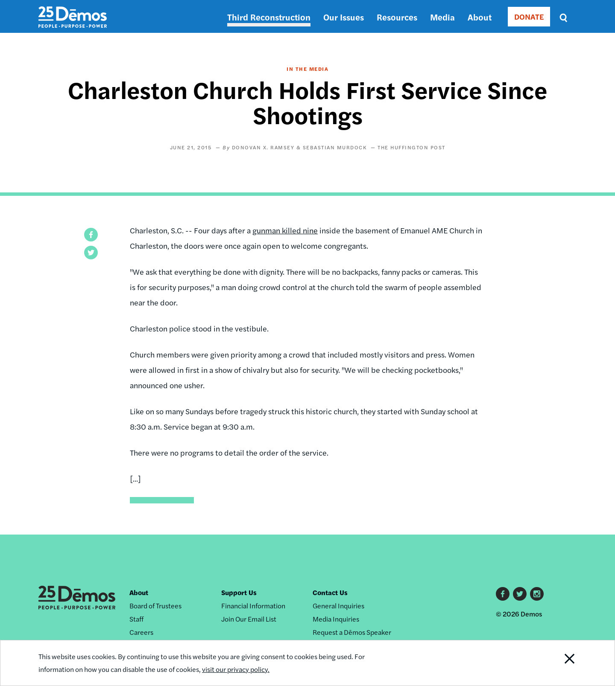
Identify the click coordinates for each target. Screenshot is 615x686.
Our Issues (343, 17)
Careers (141, 632)
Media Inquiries (336, 619)
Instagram (537, 594)
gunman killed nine (285, 230)
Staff (136, 619)
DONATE (529, 16)
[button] (91, 234)
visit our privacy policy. (235, 669)
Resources (397, 17)
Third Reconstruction (268, 17)
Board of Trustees (155, 605)
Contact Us (330, 592)
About (480, 17)
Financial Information (253, 605)
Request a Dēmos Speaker (352, 632)
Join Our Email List (248, 619)
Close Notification (559, 663)
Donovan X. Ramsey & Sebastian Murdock (299, 147)
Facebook (503, 594)
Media (442, 17)
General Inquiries (338, 605)
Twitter (520, 594)
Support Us (239, 592)
